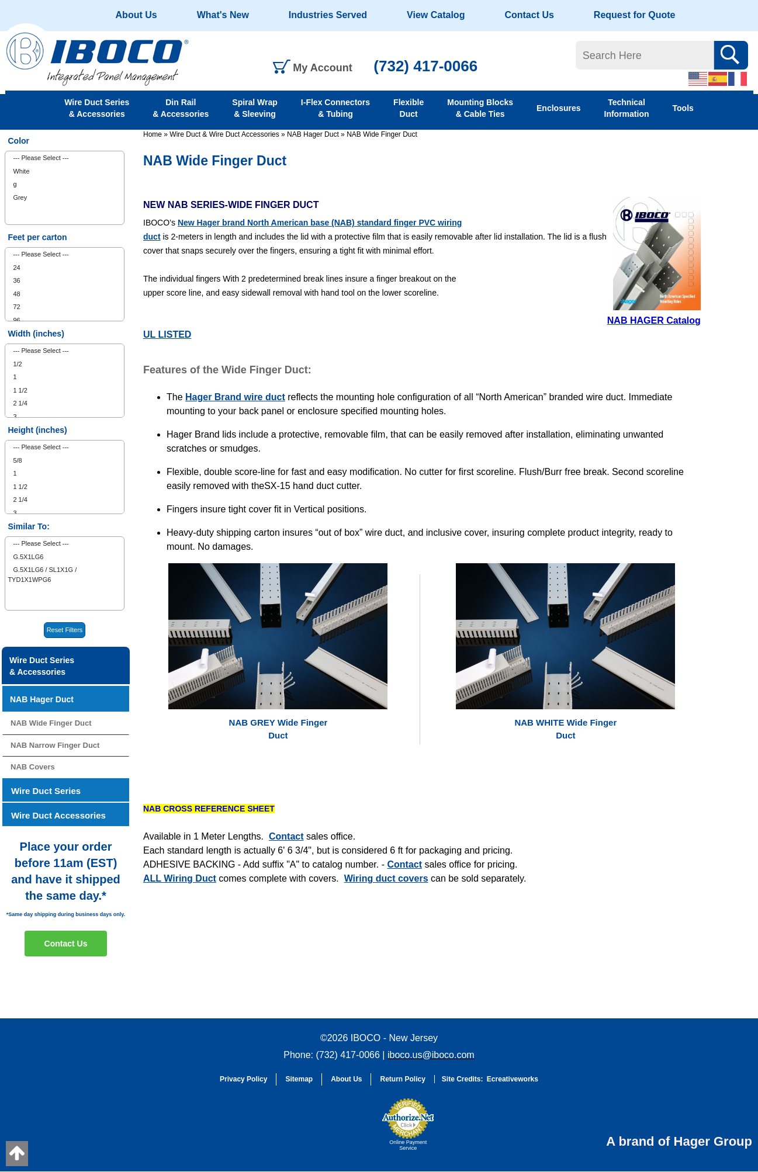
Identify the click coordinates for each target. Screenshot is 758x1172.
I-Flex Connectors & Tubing (335, 108)
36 (16, 280)
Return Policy (402, 1079)
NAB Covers (33, 766)
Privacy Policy (243, 1079)
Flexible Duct (408, 108)
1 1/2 (20, 390)
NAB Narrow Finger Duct (55, 745)
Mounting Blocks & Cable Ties (480, 108)
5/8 (17, 460)
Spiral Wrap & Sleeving (255, 108)
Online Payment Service (408, 1145)
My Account (322, 68)
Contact (286, 836)
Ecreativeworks (512, 1079)
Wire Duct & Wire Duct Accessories (224, 134)
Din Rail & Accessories (181, 108)
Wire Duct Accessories (58, 815)
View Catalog (436, 15)
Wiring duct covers (386, 878)
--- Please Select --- (40, 157)
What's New (223, 15)
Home (152, 134)
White (21, 171)
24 (16, 267)
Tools (683, 108)
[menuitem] (64, 158)
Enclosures (558, 108)
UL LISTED (167, 334)
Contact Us (528, 15)
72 (16, 306)
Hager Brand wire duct (235, 397)
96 (16, 320)
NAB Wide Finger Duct (382, 134)
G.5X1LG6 (28, 556)
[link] (347, 1130)
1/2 (17, 363)
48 (16, 293)
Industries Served (328, 15)
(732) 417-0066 (425, 66)
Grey (20, 197)
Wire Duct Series (46, 791)
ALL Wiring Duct (179, 878)
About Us (136, 15)
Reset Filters (65, 629)
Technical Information (626, 108)
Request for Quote (635, 15)
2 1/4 (20, 403)
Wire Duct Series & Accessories (96, 108)
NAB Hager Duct (313, 134)
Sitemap (299, 1079)
